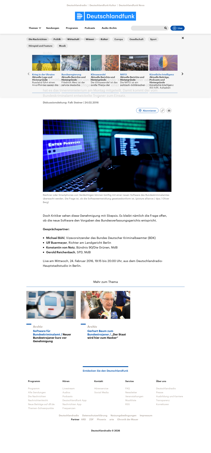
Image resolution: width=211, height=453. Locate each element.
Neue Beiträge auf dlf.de (41, 404)
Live (177, 28)
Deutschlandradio (77, 5)
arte (111, 419)
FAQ (127, 388)
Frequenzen (68, 408)
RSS (127, 404)
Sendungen (52, 28)
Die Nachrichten (37, 396)
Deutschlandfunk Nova (131, 5)
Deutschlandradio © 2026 (105, 430)
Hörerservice (101, 388)
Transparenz (163, 400)
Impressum (146, 415)
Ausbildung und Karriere (169, 396)
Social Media (101, 392)
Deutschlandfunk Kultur (103, 5)
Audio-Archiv (109, 28)
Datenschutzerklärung (94, 415)
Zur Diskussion (48, 39)
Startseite (31, 39)
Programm (72, 28)
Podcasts (90, 28)
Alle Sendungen (37, 392)
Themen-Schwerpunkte (41, 408)
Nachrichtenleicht (38, 400)
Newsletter (131, 392)
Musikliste (130, 400)
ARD (83, 419)
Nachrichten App (71, 404)
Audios (66, 392)
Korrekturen (162, 404)
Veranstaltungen (134, 396)
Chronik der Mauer (127, 419)
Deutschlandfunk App (74, 400)
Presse (159, 392)
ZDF (91, 419)
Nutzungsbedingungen (123, 415)
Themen (33, 28)
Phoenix (101, 419)
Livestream (68, 388)
